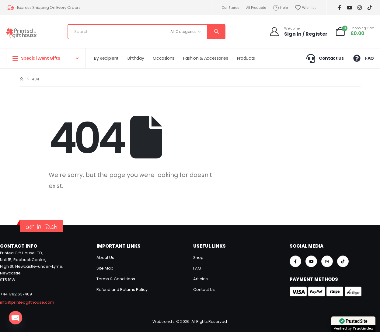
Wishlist (305, 8)
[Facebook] (339, 8)
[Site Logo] (21, 33)
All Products (256, 7)
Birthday (135, 58)
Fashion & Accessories (205, 58)
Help (280, 8)
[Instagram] (359, 8)
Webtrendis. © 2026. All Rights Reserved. (190, 321)
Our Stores (230, 7)
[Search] (216, 32)
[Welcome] (298, 31)
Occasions (163, 58)
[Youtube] (349, 8)
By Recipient (106, 58)
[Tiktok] (369, 8)
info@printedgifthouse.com (27, 302)
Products (246, 58)
